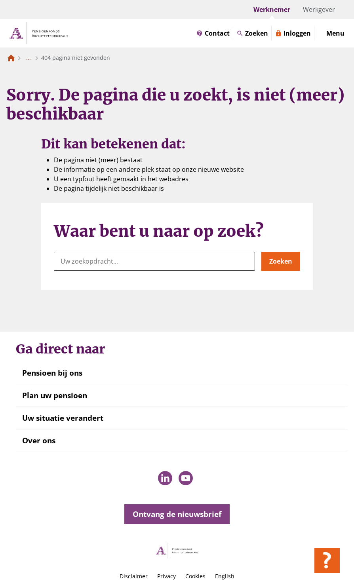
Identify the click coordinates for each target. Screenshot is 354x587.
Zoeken (280, 261)
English (224, 576)
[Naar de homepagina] (11, 58)
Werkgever (319, 9)
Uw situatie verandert (62, 418)
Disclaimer (134, 576)
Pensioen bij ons (52, 373)
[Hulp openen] (327, 560)
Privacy (166, 576)
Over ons (38, 440)
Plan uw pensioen (54, 395)
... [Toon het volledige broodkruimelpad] (28, 57)
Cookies (195, 576)
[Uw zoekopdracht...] (154, 261)
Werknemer (271, 9)
